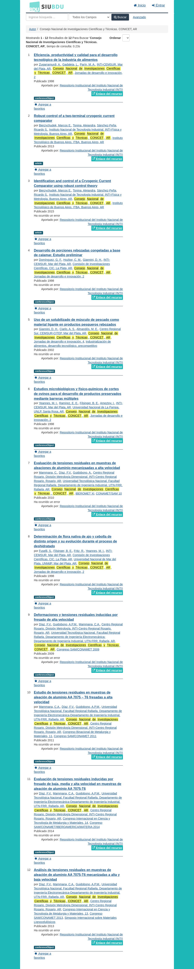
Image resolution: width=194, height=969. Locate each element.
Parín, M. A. (87, 64)
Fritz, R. (79, 551)
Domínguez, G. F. (50, 259)
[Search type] (89, 17)
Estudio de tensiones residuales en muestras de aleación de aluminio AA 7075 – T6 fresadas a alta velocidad (73, 697)
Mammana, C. (48, 472)
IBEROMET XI (84, 493)
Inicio (140, 5)
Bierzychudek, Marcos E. (55, 125)
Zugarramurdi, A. (50, 64)
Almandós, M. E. (87, 329)
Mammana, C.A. (89, 624)
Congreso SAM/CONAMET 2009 (78, 649)
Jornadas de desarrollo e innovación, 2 (59, 276)
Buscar (120, 17)
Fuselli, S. (45, 551)
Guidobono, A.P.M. (65, 624)
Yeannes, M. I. (48, 403)
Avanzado (139, 17)
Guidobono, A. (82, 472)
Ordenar (115, 38)
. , (72, 136)
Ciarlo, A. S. (67, 329)
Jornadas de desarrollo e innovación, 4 (59, 341)
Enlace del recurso (107, 93)
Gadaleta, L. (70, 64)
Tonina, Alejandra (84, 125)
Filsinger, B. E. (89, 403)
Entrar (158, 5)
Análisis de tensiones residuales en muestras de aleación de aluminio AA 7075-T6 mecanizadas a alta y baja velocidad (77, 874)
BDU (33, 6)
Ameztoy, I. (107, 403)
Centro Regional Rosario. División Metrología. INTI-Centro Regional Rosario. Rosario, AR (78, 628)
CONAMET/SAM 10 (109, 493)
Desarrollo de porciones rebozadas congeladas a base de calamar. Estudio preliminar (77, 253)
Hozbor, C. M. (72, 259)
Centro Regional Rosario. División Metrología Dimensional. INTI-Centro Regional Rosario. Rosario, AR (75, 477)
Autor (32, 29)
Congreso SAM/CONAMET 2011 (75, 736)
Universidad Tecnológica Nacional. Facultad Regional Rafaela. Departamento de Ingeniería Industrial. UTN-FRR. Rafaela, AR (78, 485)
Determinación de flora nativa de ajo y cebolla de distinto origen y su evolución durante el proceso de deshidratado (75, 541)
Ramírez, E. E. (68, 403)
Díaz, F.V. (65, 472)
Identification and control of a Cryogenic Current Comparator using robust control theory (72, 183)
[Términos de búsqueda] (47, 17)
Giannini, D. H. (92, 259)
